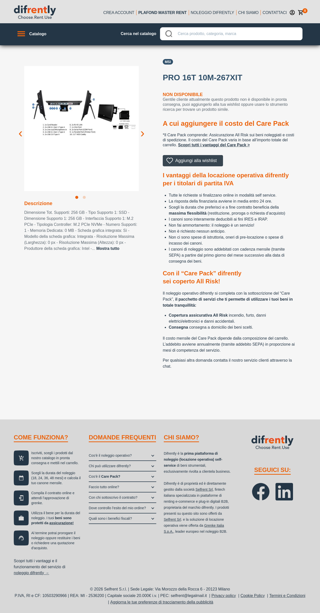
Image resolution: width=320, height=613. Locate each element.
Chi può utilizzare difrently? (110, 466)
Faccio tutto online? (104, 487)
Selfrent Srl (204, 489)
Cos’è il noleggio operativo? (110, 455)
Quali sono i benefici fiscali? (110, 518)
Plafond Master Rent (162, 13)
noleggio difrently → (31, 573)
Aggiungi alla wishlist (196, 160)
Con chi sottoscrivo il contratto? (113, 497)
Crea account (118, 13)
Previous (20, 129)
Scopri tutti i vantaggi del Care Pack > (214, 145)
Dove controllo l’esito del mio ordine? (117, 508)
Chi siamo (248, 13)
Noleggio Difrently (212, 13)
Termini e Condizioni (287, 595)
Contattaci (274, 13)
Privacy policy (224, 595)
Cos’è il (104, 476)
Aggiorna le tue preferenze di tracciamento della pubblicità (161, 602)
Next (142, 129)
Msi (168, 62)
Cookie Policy (252, 595)
